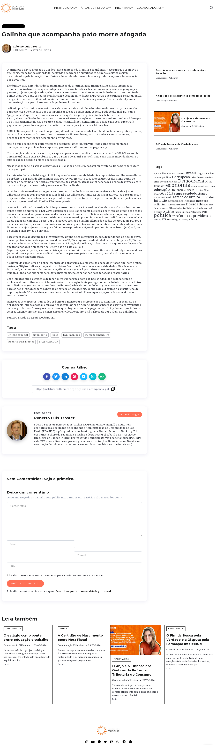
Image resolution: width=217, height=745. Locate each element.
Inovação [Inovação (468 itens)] (189, 200)
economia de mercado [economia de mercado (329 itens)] (203, 186)
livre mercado (71, 334)
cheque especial (18, 334)
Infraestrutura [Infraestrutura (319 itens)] (175, 201)
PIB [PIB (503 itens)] (204, 211)
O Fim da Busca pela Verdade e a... (177, 144)
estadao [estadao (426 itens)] (159, 197)
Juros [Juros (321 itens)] (171, 205)
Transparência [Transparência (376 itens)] (188, 219)
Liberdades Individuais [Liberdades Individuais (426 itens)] (183, 208)
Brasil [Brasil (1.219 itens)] (191, 173)
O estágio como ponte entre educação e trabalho (26, 627)
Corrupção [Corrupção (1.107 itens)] (181, 177)
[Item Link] (167, 122)
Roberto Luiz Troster (21, 341)
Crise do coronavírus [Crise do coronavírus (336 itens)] (202, 177)
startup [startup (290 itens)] (157, 220)
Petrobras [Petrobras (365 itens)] (196, 212)
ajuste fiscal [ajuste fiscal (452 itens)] (161, 173)
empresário (40, 334)
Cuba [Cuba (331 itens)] (174, 182)
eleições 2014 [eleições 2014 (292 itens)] (202, 190)
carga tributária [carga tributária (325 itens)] (205, 173)
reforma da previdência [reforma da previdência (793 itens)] (193, 216)
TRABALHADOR (48, 341)
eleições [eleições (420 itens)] (189, 190)
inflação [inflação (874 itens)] (160, 201)
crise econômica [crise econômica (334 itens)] (163, 182)
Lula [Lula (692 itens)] (200, 208)
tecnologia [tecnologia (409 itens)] (173, 219)
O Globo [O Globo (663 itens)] (168, 211)
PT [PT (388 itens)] (173, 216)
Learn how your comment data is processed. (84, 580)
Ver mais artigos (129, 414)
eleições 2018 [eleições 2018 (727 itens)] (163, 193)
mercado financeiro (97, 334)
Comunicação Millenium (167, 78)
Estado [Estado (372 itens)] (168, 197)
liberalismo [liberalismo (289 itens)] (179, 205)
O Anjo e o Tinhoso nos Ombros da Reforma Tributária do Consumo (132, 659)
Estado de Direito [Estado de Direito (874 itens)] (186, 197)
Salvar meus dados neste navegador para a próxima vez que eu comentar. (57, 564)
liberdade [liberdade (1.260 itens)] (194, 204)
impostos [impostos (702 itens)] (208, 197)
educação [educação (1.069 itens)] (162, 190)
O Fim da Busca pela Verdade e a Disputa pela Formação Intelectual (187, 629)
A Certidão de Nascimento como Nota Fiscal (183, 96)
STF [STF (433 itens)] (164, 219)
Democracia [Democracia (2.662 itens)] (191, 181)
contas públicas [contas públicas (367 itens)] (162, 177)
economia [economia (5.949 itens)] (178, 185)
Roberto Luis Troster (27, 46)
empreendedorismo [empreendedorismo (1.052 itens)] (190, 193)
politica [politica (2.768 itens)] (162, 215)
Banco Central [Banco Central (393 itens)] (177, 173)
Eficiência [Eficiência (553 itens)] (177, 189)
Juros (55, 334)
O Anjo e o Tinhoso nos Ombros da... (195, 120)
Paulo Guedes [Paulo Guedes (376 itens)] (182, 212)
